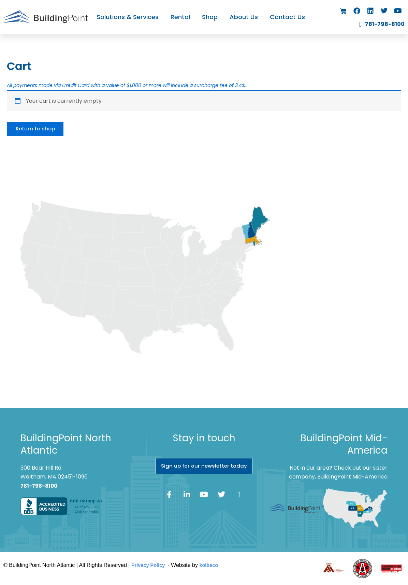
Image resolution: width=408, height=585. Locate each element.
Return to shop (37, 129)
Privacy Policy (150, 565)
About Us (244, 17)
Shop (210, 17)
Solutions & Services (128, 17)
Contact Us (287, 17)
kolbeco (213, 565)
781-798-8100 (40, 486)
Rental (180, 17)
